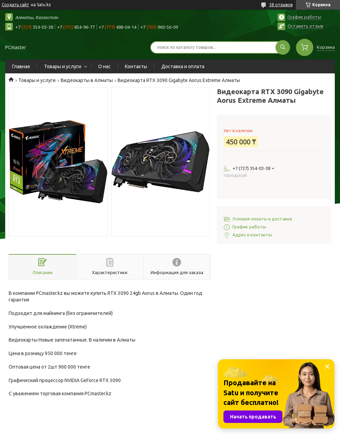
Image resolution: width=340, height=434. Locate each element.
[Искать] (282, 47)
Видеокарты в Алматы (87, 80)
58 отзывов (280, 4)
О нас (104, 66)
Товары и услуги (62, 66)
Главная (21, 66)
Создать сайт (15, 4)
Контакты (136, 66)
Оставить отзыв (305, 26)
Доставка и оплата (182, 66)
